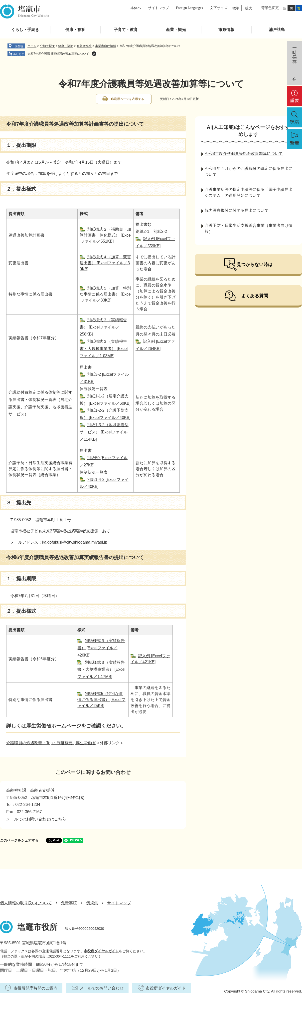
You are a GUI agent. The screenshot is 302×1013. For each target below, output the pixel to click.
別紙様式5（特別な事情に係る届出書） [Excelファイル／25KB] (101, 699)
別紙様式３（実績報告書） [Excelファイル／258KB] (103, 327)
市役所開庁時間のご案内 (35, 988)
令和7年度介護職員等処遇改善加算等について (58, 53)
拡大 (248, 8)
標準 (235, 8)
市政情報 (226, 29)
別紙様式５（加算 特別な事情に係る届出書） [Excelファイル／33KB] (105, 294)
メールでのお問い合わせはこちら (36, 819)
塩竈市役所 (37, 927)
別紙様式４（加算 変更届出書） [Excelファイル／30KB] (105, 263)
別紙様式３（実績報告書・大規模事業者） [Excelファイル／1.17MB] (101, 669)
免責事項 (69, 903)
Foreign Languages (189, 8)
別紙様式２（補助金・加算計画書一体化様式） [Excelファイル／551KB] (105, 235)
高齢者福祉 (84, 46)
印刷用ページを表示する (127, 99)
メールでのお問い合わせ (102, 988)
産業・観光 (176, 29)
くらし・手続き (25, 29)
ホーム (31, 46)
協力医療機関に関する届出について (237, 210)
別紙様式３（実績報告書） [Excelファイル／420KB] (101, 648)
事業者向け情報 (105, 46)
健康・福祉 (75, 29)
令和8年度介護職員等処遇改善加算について (244, 153)
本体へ (136, 8)
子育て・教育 (126, 29)
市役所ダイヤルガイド (101, 951)
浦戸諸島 (277, 29)
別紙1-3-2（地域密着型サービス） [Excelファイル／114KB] (104, 432)
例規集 (92, 903)
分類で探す (47, 46)
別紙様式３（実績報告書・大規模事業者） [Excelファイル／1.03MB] (104, 348)
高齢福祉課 (16, 790)
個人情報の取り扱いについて (26, 903)
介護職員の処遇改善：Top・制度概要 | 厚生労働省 (51, 743)
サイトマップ (158, 8)
